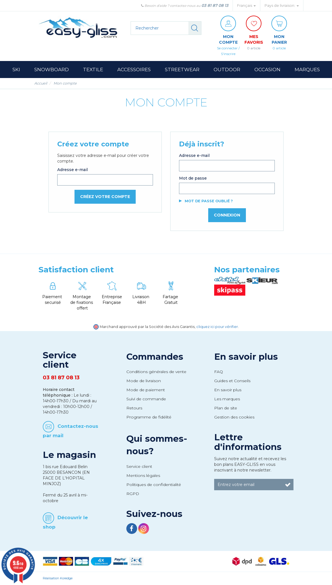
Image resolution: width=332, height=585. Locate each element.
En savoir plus (246, 356)
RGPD (132, 493)
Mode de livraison (143, 380)
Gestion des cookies (234, 417)
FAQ (218, 371)
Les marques (227, 398)
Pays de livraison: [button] (282, 5)
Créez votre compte (105, 196)
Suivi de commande (146, 398)
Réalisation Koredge (58, 578)
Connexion (227, 215)
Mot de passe (193, 178)
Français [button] (246, 5)
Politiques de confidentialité (153, 484)
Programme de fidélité (148, 417)
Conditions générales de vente (156, 371)
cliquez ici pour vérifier (217, 327)
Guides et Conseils (232, 380)
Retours (134, 408)
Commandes (154, 356)
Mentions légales (143, 475)
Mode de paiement (145, 389)
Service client (139, 466)
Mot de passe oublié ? (209, 201)
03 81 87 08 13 (214, 5)
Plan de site (225, 408)
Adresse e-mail (72, 169)
